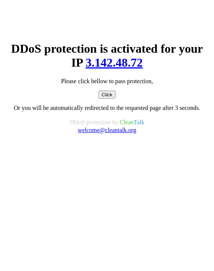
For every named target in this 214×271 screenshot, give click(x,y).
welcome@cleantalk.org (107, 130)
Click (107, 94)
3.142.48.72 (114, 62)
